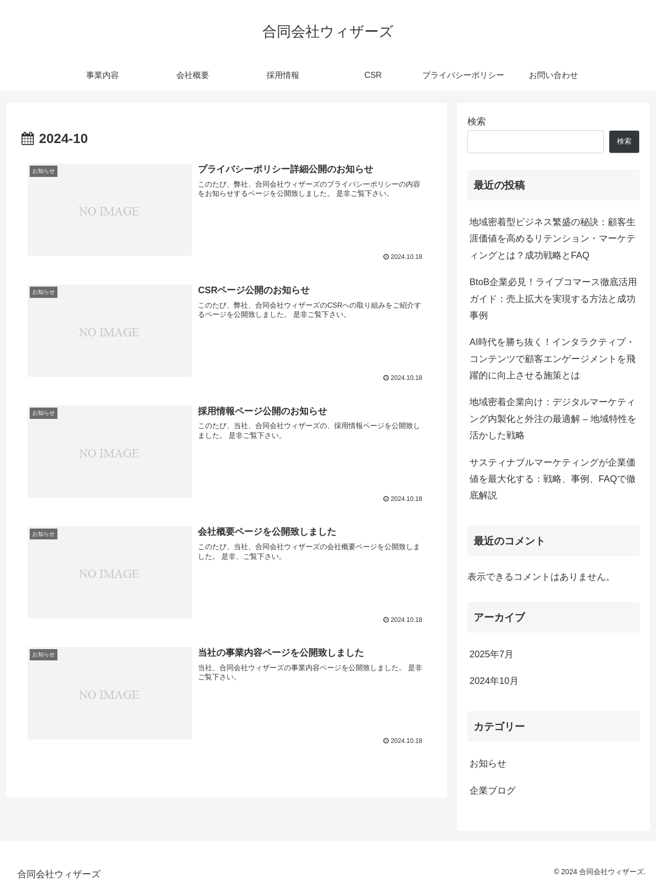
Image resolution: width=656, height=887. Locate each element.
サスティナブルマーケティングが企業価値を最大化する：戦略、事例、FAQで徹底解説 (552, 479)
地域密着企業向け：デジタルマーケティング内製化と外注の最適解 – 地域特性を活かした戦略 (553, 418)
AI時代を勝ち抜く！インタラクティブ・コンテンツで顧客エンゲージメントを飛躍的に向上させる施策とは (552, 358)
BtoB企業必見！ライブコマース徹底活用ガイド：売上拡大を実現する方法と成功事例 (553, 298)
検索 (476, 121)
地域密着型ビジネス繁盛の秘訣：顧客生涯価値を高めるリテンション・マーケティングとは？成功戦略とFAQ (552, 238)
